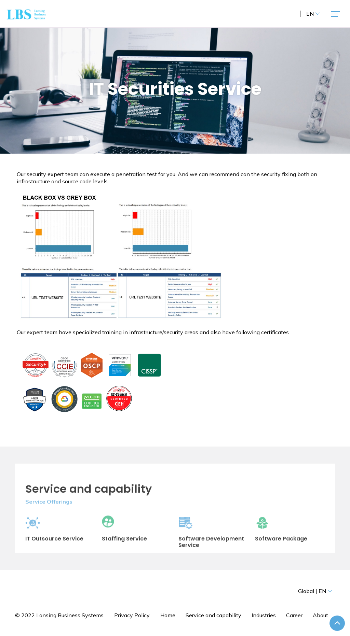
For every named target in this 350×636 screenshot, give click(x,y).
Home (167, 615)
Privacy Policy (132, 615)
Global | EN (315, 591)
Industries (264, 615)
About (320, 615)
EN (313, 13)
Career (294, 615)
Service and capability (213, 615)
